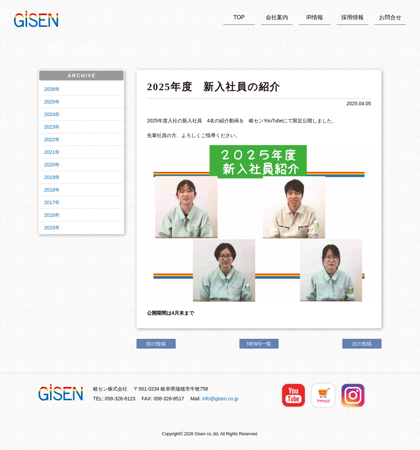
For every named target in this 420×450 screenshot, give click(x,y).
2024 (49, 114)
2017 (49, 202)
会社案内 (277, 17)
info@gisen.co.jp (220, 398)
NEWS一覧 (259, 344)
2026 (49, 89)
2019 (49, 177)
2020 (49, 164)
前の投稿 (156, 344)
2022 (49, 139)
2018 (49, 190)
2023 (49, 127)
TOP (239, 17)
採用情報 (352, 17)
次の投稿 (362, 344)
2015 (49, 227)
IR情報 (314, 17)
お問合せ (390, 17)
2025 (49, 102)
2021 (49, 152)
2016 (49, 215)
